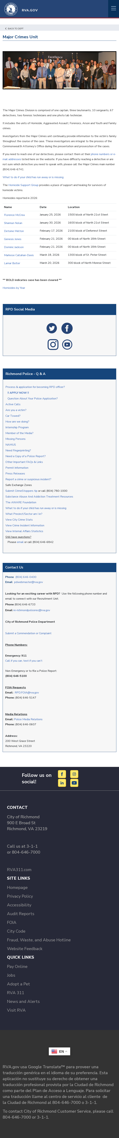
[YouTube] (74, 783)
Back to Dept (14, 28)
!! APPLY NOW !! (18, 393)
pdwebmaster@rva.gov (28, 582)
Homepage (17, 887)
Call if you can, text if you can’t (23, 661)
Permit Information (16, 468)
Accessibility (19, 905)
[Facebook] (62, 774)
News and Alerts (23, 1001)
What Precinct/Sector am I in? (23, 514)
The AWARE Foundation (20, 502)
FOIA (11, 922)
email (20, 542)
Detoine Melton (14, 231)
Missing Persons (15, 439)
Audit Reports (20, 914)
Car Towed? (12, 416)
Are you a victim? (15, 410)
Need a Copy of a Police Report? (25, 456)
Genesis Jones (12, 239)
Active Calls (13, 404)
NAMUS (10, 445)
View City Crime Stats (19, 520)
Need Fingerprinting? (18, 450)
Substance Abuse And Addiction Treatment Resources (39, 497)
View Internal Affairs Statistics (24, 531)
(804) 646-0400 (25, 577)
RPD (17, 693)
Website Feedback (24, 948)
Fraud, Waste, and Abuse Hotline (39, 940)
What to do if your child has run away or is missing (35, 508)
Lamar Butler (12, 263)
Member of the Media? (19, 433)
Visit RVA (16, 1010)
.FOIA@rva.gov (29, 693)
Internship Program (17, 427)
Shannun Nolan (13, 223)
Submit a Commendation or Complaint (28, 633)
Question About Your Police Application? (33, 398)
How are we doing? (17, 422)
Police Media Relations (28, 719)
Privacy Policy (20, 896)
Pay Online (17, 966)
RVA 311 (15, 993)
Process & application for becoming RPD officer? (35, 387)
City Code (16, 931)
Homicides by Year (14, 288)
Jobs (11, 975)
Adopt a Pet (18, 984)
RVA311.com (19, 869)
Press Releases (15, 473)
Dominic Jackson (14, 247)
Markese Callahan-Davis (19, 255)
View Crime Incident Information (24, 525)
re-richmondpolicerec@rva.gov (31, 610)
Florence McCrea (14, 215)
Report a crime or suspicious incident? (28, 479)
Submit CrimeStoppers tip (21, 491)
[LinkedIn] (62, 783)
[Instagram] (74, 774)
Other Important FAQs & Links (24, 462)
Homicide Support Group (23, 185)
